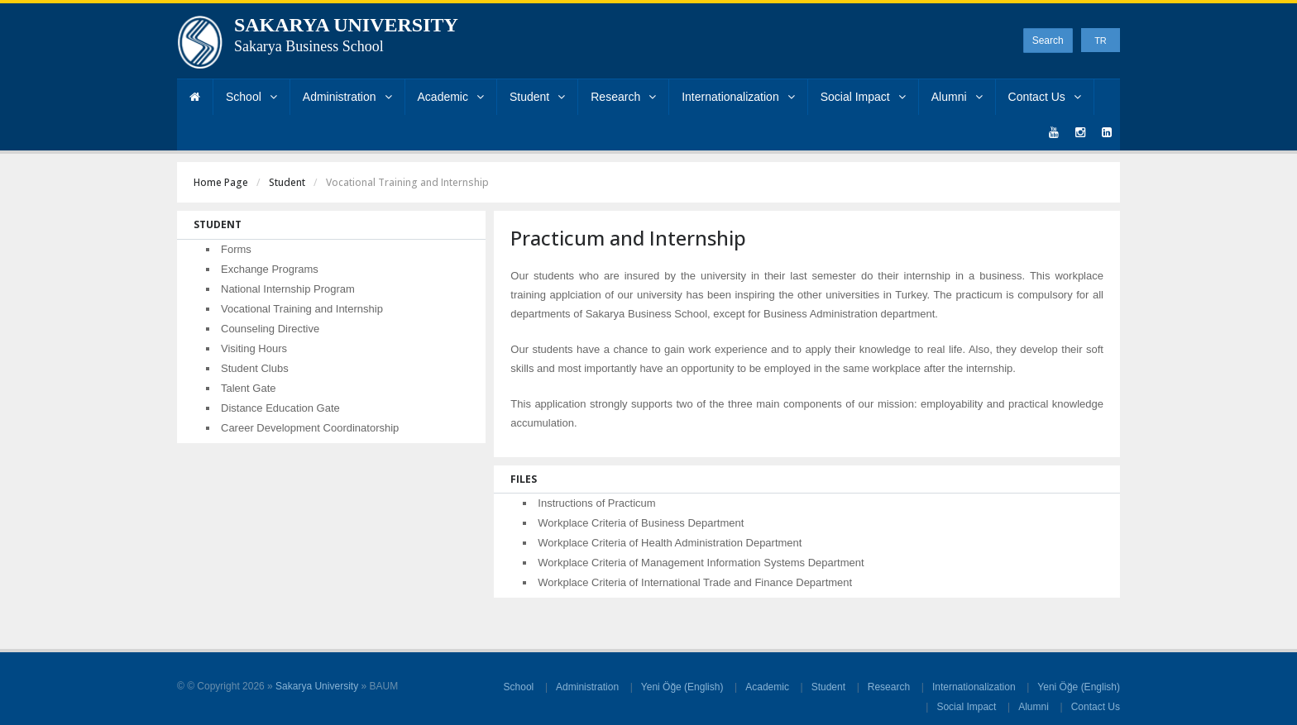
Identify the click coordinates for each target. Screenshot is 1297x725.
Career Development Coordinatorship (310, 428)
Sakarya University (316, 686)
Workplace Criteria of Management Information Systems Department (701, 562)
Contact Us (1044, 96)
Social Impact (863, 96)
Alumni (957, 96)
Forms (236, 249)
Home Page (221, 182)
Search (1048, 40)
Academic (451, 96)
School (251, 96)
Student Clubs (255, 368)
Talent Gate (248, 388)
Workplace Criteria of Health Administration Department (670, 543)
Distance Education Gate (280, 408)
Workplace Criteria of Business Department (641, 523)
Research (623, 96)
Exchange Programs (269, 269)
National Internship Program (288, 289)
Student (537, 96)
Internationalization (738, 96)
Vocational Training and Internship (302, 309)
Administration (347, 96)
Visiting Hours (254, 348)
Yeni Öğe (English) (682, 687)
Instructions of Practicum (596, 503)
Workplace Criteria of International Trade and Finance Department (695, 582)
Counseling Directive (270, 328)
